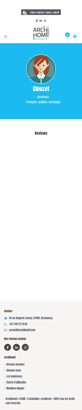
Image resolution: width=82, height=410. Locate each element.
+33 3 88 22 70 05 (18, 324)
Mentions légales (15, 388)
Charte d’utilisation (16, 382)
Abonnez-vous (13, 370)
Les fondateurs (14, 376)
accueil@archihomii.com (22, 330)
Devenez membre (15, 364)
